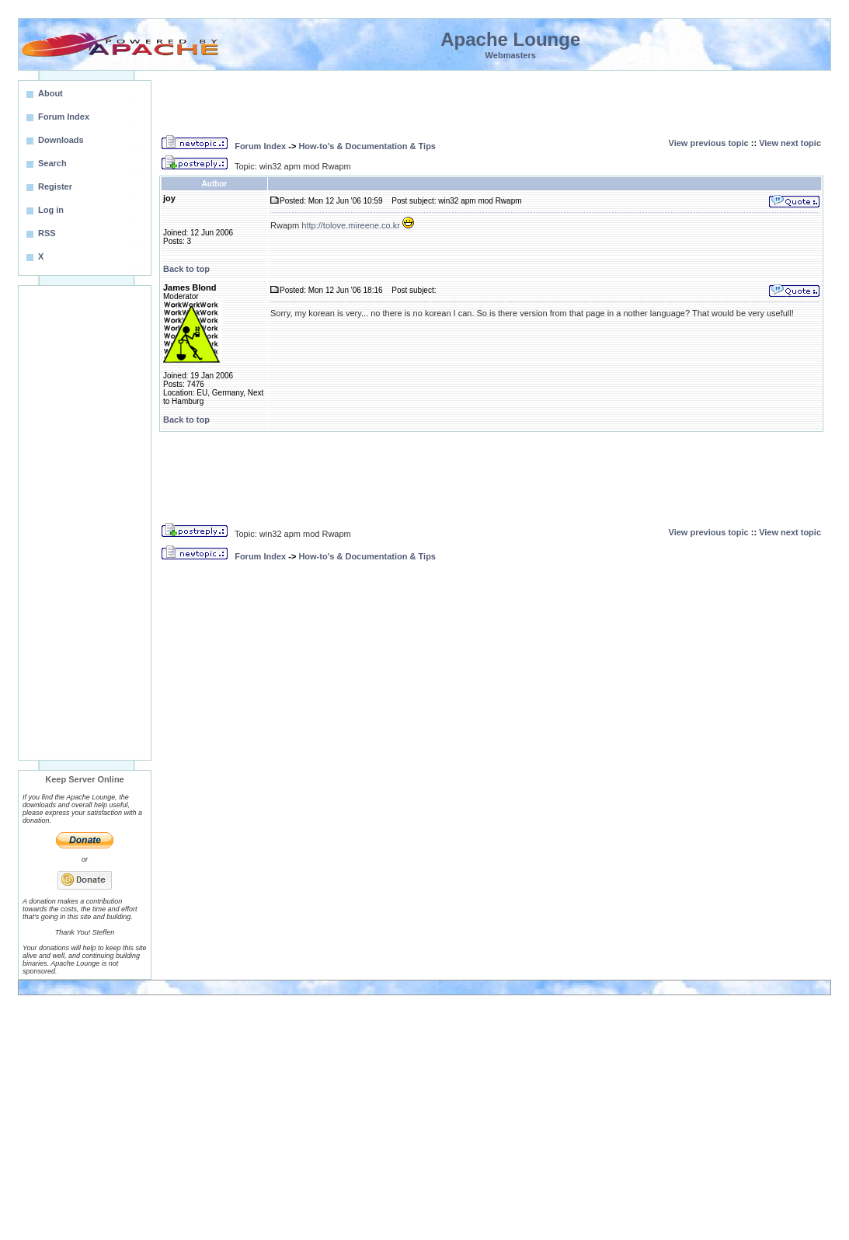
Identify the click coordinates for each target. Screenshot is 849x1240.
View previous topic (709, 143)
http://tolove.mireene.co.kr (350, 225)
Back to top (186, 268)
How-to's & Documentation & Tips (367, 146)
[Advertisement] (85, 523)
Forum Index (260, 146)
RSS (47, 233)
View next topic (790, 143)
